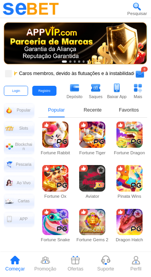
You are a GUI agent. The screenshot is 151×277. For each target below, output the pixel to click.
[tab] (15, 264)
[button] (137, 9)
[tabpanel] (92, 195)
